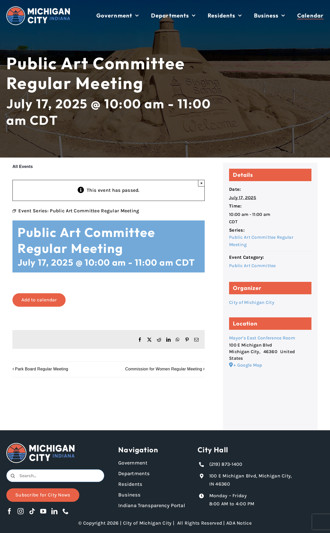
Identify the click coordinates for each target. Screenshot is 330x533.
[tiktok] (32, 511)
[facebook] (9, 511)
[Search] (12, 475)
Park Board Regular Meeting (41, 369)
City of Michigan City (251, 302)
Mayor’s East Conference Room (262, 338)
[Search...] (55, 475)
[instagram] (21, 511)
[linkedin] (54, 511)
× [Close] (201, 183)
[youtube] (43, 511)
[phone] (66, 511)
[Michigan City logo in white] (38, 8)
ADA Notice (239, 523)
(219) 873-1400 (226, 464)
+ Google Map (247, 365)
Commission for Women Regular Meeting (163, 369)
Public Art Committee (252, 265)
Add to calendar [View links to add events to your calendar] (39, 300)
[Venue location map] (270, 395)
